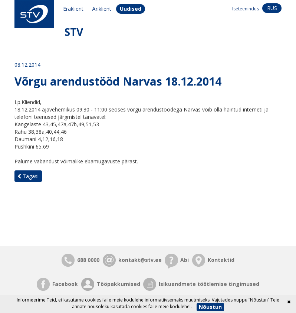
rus (272, 7)
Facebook (65, 283)
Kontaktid (221, 259)
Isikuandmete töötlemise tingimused (209, 283)
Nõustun (210, 306)
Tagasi (28, 176)
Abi (184, 259)
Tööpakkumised (118, 283)
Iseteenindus (245, 9)
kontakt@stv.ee (140, 259)
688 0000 (88, 259)
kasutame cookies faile (87, 300)
